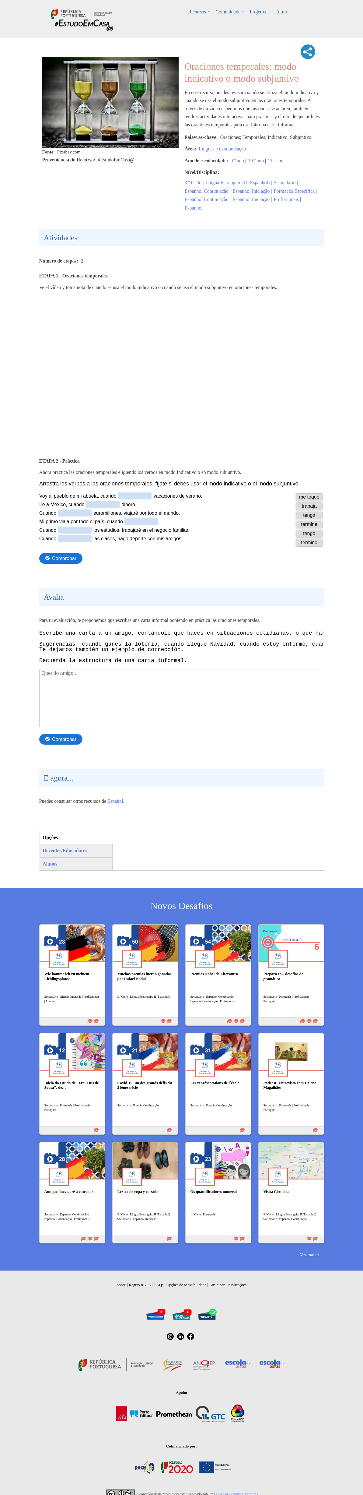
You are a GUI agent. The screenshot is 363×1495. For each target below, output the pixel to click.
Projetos (257, 11)
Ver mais (308, 1254)
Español (115, 801)
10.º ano (256, 160)
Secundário (285, 182)
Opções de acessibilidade (186, 1284)
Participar (217, 1284)
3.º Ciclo (193, 182)
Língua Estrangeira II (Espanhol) (237, 182)
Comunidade (228, 11)
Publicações (237, 1284)
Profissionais (286, 199)
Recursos (198, 11)
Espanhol (194, 207)
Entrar (281, 11)
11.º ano (275, 160)
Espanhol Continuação (207, 191)
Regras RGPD (140, 1284)
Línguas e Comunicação (222, 148)
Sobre (121, 1284)
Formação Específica (294, 191)
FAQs (158, 1284)
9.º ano (237, 160)
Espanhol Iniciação (251, 191)
